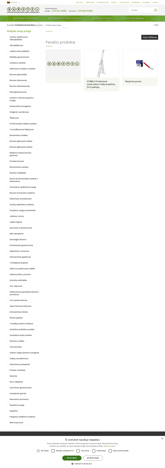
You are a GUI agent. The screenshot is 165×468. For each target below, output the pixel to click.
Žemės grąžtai (16, 317)
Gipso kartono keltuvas (20, 306)
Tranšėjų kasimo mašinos (21, 323)
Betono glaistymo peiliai (21, 147)
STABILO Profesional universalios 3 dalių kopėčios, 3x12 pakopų (101, 84)
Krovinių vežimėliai (18, 280)
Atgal (156, 25)
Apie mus (79, 2)
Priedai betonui (17, 161)
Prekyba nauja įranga (22, 19)
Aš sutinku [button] (72, 458)
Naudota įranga (17, 405)
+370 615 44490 (58, 11)
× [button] (162, 439)
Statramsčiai (16, 346)
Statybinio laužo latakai (21, 335)
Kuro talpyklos (16, 381)
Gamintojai (90, 2)
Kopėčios (14, 411)
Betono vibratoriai (18, 80)
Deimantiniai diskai (19, 312)
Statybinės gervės (18, 393)
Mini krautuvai (16, 422)
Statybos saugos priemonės (23, 210)
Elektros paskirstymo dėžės (22, 268)
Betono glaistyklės (18, 74)
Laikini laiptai (16, 222)
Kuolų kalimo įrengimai (20, 106)
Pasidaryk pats (103, 2)
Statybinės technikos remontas (56, 18)
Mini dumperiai (17, 233)
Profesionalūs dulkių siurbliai (23, 123)
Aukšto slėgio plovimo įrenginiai (24, 352)
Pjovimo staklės (17, 341)
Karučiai (13, 376)
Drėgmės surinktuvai (19, 112)
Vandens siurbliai (18, 62)
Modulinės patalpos (117, 18)
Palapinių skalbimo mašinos (22, 416)
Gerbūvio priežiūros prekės (22, 329)
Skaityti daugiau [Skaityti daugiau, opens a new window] (109, 446)
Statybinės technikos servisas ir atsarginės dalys (24, 25)
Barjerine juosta (134, 81)
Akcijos (155, 2)
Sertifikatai (136, 2)
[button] (82, 463)
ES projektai (124, 2)
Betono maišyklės (18, 172)
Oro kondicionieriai (18, 300)
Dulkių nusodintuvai (19, 358)
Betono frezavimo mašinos (22, 192)
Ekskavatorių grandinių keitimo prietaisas (24, 293)
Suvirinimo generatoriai (21, 387)
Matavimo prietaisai (19, 399)
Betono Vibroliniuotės (20, 86)
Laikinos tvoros (17, 216)
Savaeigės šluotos (18, 239)
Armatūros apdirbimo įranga (23, 187)
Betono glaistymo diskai (21, 141)
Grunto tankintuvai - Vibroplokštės (19, 38)
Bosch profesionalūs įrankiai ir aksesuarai (24, 179)
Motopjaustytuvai (18, 92)
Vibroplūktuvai (16, 45)
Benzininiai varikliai (19, 135)
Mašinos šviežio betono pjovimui (20, 154)
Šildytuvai (14, 117)
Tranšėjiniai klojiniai (145, 18)
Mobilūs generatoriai (19, 57)
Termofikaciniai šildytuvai (22, 129)
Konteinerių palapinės (20, 364)
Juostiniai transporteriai (21, 227)
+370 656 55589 (84, 11)
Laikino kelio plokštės (19, 51)
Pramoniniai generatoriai (21, 245)
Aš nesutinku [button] (93, 458)
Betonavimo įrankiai (19, 167)
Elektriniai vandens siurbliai (22, 68)
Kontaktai (146, 2)
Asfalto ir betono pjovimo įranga (22, 99)
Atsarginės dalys (90, 18)
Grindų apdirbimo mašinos (22, 204)
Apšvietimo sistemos (19, 251)
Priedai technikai (17, 370)
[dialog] (82, 452)
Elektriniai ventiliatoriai (21, 198)
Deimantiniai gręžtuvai (20, 257)
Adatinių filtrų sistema (20, 274)
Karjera (114, 2)
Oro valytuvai (16, 286)
